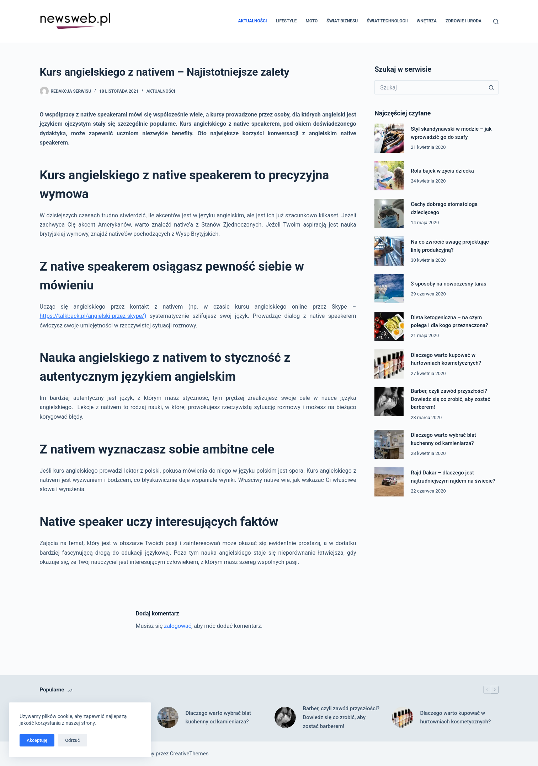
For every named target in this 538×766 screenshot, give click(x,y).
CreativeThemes (189, 753)
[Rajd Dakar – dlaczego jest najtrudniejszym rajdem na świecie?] (389, 481)
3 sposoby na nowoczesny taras (448, 284)
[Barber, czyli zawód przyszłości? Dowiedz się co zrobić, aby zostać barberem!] (389, 401)
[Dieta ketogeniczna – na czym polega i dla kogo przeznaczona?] (389, 326)
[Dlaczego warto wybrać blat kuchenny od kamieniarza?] (389, 444)
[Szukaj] (496, 21)
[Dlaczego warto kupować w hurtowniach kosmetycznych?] (389, 364)
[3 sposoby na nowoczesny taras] (389, 288)
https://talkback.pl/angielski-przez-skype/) (93, 316)
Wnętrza (427, 20)
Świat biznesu (342, 20)
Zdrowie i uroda (463, 20)
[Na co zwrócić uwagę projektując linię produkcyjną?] (389, 251)
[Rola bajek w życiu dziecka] (389, 175)
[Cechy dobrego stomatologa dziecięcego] (389, 213)
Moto (311, 20)
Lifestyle (286, 20)
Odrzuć (72, 740)
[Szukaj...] (429, 87)
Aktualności (252, 20)
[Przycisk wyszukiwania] (491, 87)
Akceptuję (37, 740)
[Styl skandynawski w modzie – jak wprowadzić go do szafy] (389, 138)
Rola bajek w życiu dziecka (442, 171)
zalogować (177, 626)
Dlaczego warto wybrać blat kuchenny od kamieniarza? (218, 717)
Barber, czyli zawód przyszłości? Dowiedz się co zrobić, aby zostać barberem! (450, 399)
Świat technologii (387, 20)
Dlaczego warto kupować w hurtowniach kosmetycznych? (455, 717)
